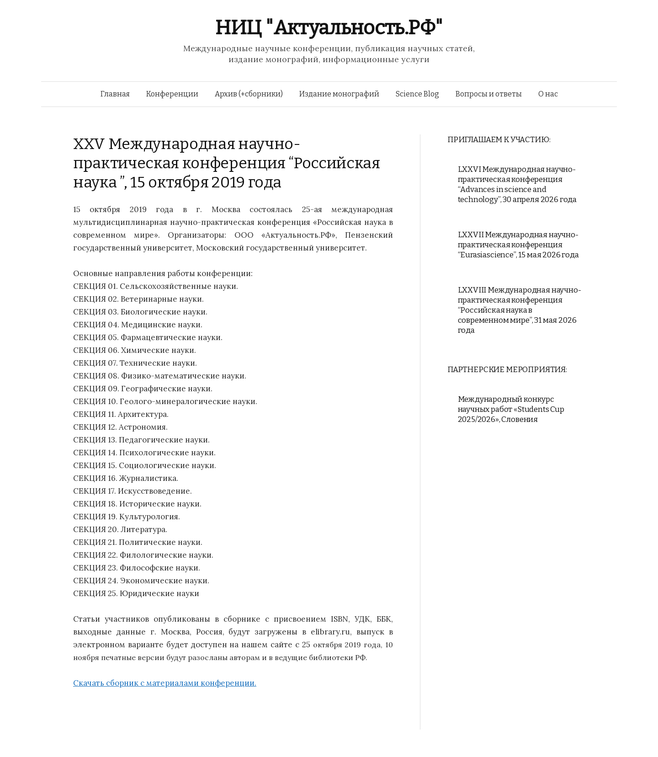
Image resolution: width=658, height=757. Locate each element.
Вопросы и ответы (489, 94)
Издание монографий (339, 94)
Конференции (172, 94)
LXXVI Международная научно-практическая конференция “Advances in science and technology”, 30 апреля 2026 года (517, 184)
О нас (548, 94)
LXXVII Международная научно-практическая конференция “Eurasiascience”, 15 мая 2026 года (518, 245)
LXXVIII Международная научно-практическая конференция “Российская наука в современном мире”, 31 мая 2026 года (519, 310)
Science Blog (417, 94)
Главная (115, 94)
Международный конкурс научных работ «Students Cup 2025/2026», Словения (511, 409)
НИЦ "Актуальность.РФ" (329, 27)
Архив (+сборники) (249, 94)
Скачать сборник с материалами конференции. (164, 683)
